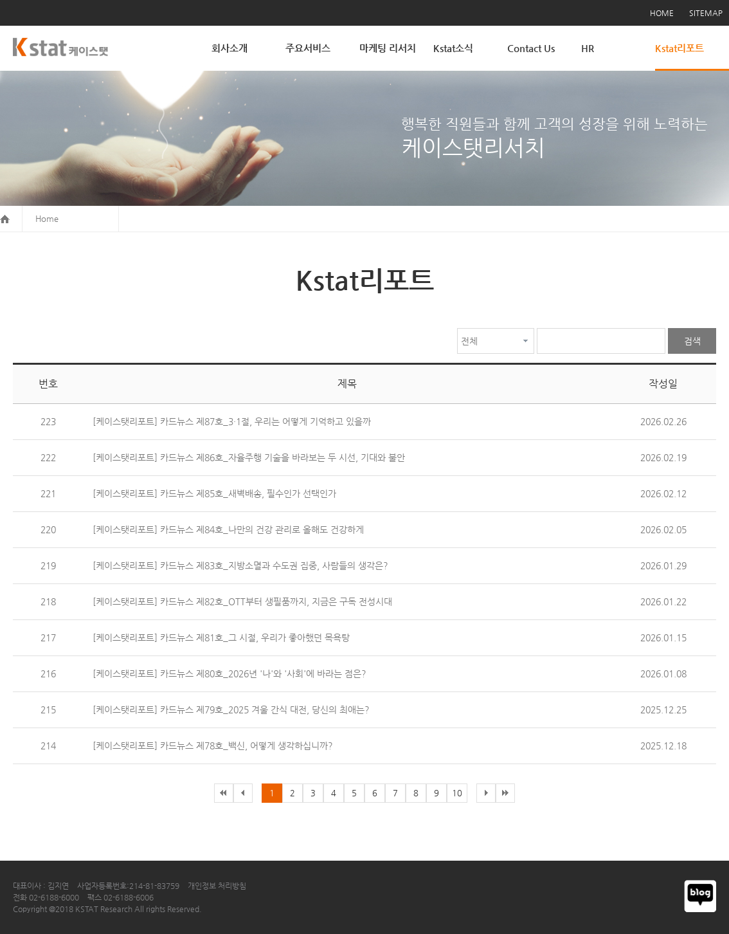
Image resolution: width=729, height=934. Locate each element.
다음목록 (486, 793)
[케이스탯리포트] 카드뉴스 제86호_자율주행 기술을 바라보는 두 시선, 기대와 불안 (249, 457)
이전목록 (223, 793)
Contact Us (531, 47)
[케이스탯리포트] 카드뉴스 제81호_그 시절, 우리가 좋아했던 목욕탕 (221, 637)
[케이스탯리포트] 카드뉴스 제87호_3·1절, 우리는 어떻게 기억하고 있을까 (232, 421)
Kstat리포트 (679, 47)
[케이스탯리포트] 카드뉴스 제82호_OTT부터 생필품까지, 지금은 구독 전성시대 (242, 601)
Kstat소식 (453, 47)
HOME (662, 12)
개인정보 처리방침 (217, 885)
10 (457, 793)
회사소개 (230, 47)
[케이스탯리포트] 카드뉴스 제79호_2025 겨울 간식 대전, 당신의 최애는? (231, 709)
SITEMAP (706, 12)
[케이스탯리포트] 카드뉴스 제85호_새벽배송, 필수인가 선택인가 (214, 493)
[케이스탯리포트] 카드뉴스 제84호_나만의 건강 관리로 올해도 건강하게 (228, 529)
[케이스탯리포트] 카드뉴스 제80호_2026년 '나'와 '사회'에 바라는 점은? (229, 673)
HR (587, 47)
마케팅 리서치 (387, 47)
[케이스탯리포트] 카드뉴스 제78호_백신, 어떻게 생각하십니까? (213, 745)
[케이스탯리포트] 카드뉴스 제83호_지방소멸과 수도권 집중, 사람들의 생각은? (240, 565)
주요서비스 (307, 47)
